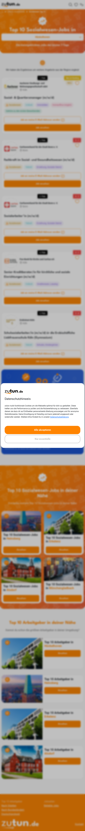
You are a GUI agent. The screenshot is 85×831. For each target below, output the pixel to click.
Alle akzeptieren (42, 430)
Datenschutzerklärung (59, 417)
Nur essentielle (42, 439)
